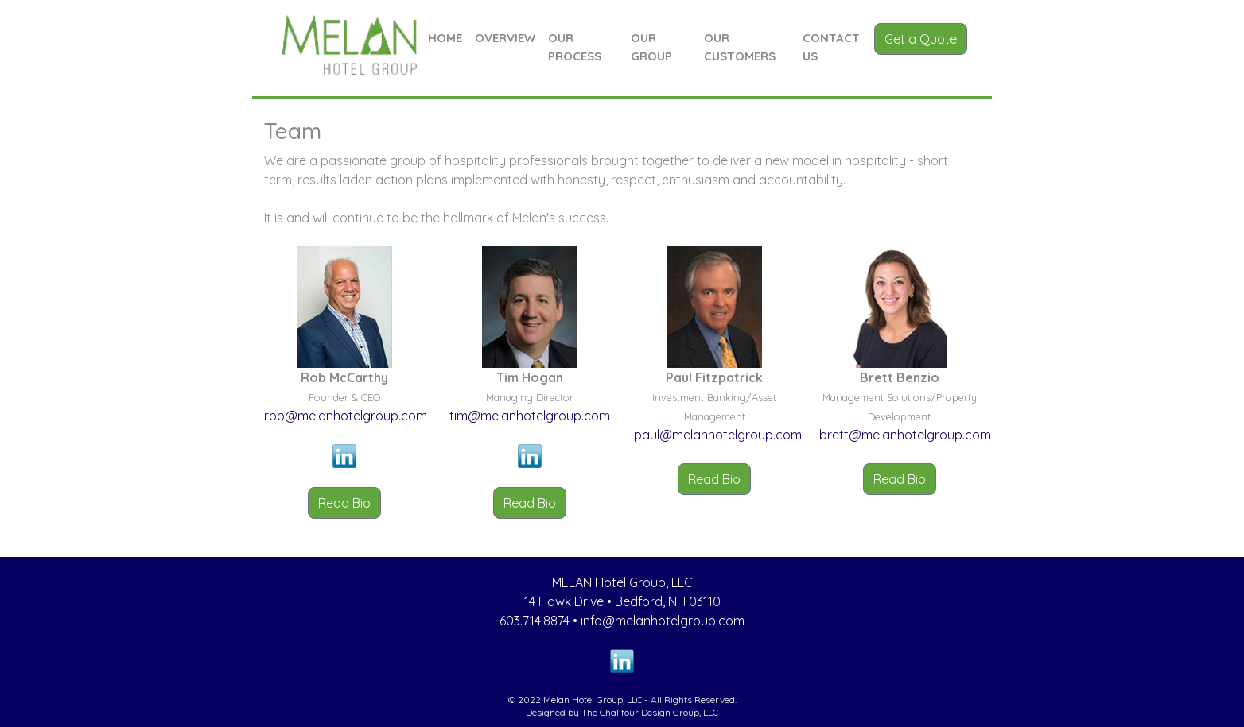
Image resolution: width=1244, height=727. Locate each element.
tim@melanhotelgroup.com (529, 415)
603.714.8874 (535, 620)
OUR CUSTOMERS (740, 47)
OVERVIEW (505, 37)
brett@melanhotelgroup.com (905, 435)
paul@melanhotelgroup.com (718, 435)
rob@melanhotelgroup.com (345, 415)
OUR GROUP (651, 47)
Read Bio (344, 503)
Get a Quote (920, 39)
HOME (445, 37)
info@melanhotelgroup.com (662, 620)
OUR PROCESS (574, 47)
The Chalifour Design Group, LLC (649, 712)
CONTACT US (831, 47)
